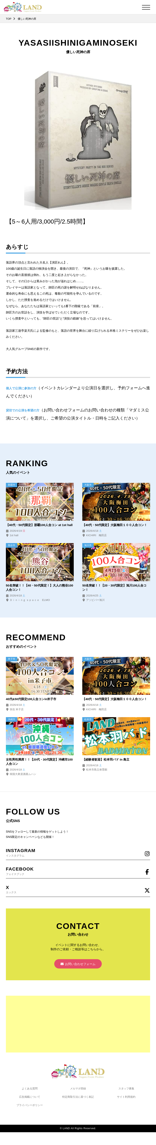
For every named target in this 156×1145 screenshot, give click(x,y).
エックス (78, 889)
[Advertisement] (78, 1024)
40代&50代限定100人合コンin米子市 (31, 699)
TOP (8, 18)
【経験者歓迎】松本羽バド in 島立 (105, 759)
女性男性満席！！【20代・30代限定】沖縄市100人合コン (39, 762)
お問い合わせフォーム (78, 964)
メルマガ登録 (78, 1089)
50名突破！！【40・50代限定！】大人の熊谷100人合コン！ (39, 588)
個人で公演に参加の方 (21, 388)
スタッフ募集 (126, 1089)
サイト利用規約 (126, 1097)
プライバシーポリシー (29, 1105)
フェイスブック (78, 871)
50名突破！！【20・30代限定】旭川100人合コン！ (114, 588)
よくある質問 (30, 1089)
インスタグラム (78, 852)
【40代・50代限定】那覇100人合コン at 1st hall (39, 525)
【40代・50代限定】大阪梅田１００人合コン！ (114, 525)
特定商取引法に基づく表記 (78, 1097)
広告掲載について (29, 1097)
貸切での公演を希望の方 (22, 410)
